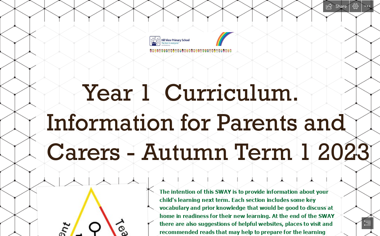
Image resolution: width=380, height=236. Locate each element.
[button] (336, 6)
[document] (190, 118)
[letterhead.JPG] (190, 88)
